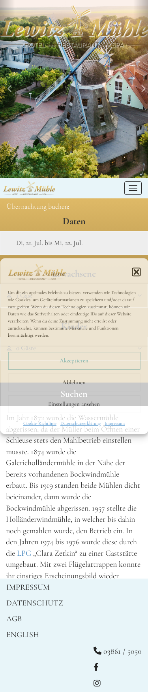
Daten (74, 221)
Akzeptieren (74, 360)
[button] (136, 272)
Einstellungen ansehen (74, 403)
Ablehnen (74, 382)
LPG (24, 553)
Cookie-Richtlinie (39, 423)
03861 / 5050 (118, 651)
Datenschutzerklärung (80, 423)
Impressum (115, 423)
